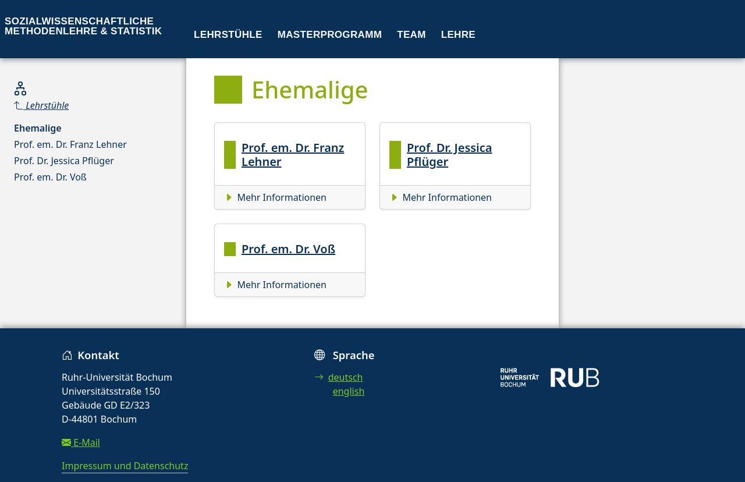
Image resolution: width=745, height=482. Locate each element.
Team (411, 34)
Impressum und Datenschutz (125, 465)
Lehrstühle (228, 34)
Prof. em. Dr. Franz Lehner (70, 144)
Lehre (458, 34)
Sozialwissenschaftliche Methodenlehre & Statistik (83, 26)
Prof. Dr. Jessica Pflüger (64, 160)
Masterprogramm (330, 34)
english (349, 391)
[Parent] (70, 105)
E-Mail (81, 442)
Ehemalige (38, 128)
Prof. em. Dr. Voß (50, 177)
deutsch (338, 377)
